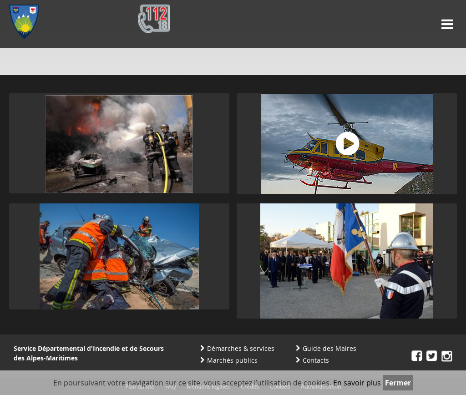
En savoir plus (357, 383)
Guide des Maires (329, 348)
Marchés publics (232, 360)
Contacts (316, 360)
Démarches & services (240, 348)
